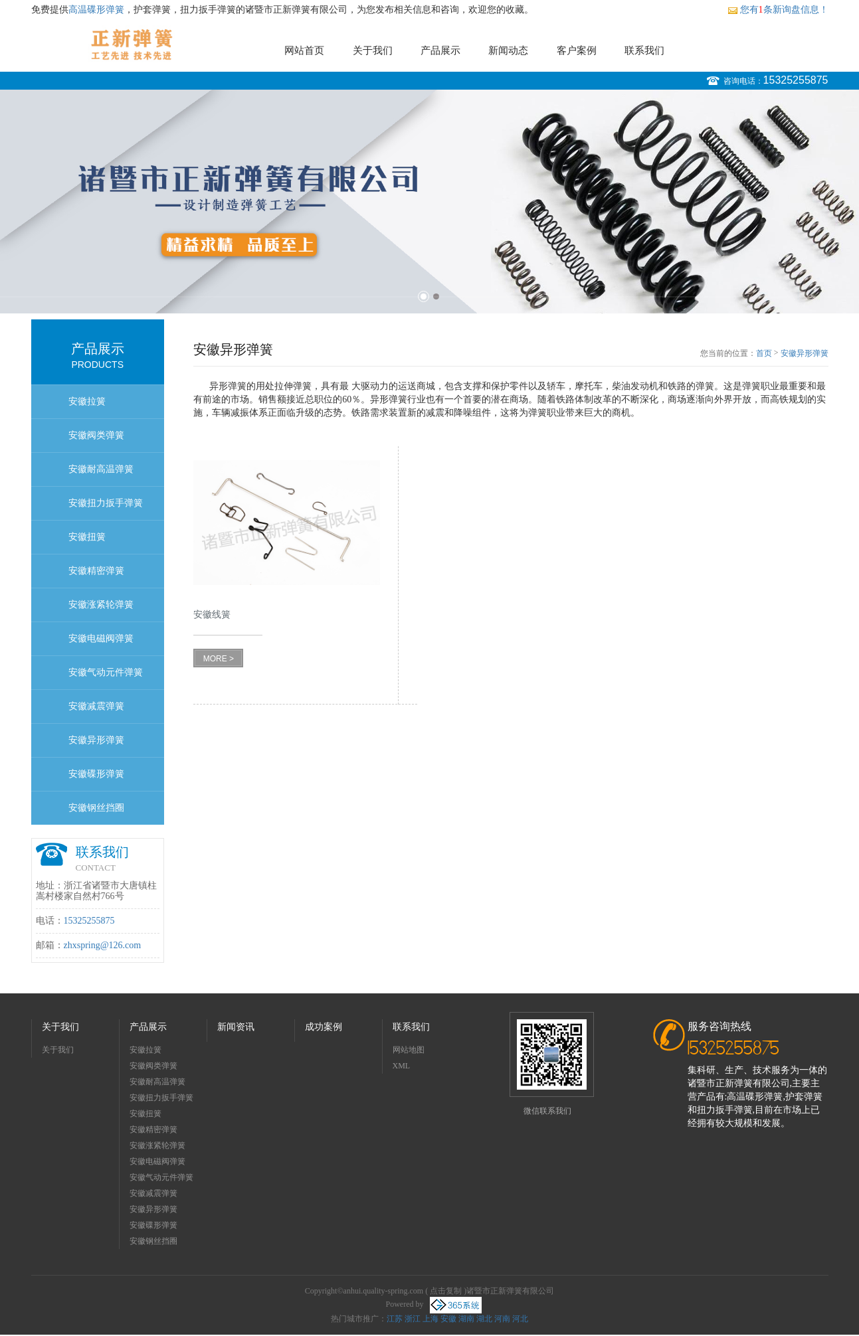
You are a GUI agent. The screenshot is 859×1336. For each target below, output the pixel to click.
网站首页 (304, 50)
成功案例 (323, 1027)
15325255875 (795, 80)
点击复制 (446, 1290)
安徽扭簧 (87, 537)
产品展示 (440, 50)
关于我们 (373, 50)
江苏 (395, 1318)
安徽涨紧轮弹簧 (101, 605)
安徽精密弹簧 (96, 571)
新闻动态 (508, 50)
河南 (502, 1318)
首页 (764, 353)
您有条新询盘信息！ (777, 10)
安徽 (448, 1318)
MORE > (218, 658)
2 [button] (436, 296)
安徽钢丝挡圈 (96, 808)
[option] (429, 201)
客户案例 (577, 50)
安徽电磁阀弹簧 (101, 638)
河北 (520, 1318)
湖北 (484, 1318)
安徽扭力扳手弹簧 (105, 503)
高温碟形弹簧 (96, 10)
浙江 (413, 1318)
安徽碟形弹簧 (96, 774)
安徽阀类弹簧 (96, 435)
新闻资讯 (235, 1027)
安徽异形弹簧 (96, 740)
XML (402, 1065)
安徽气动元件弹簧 (105, 672)
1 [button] (424, 296)
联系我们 (644, 50)
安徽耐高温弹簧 (101, 469)
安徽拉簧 (87, 401)
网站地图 (409, 1049)
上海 (430, 1318)
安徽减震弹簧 (96, 706)
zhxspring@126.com (103, 945)
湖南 (466, 1318)
